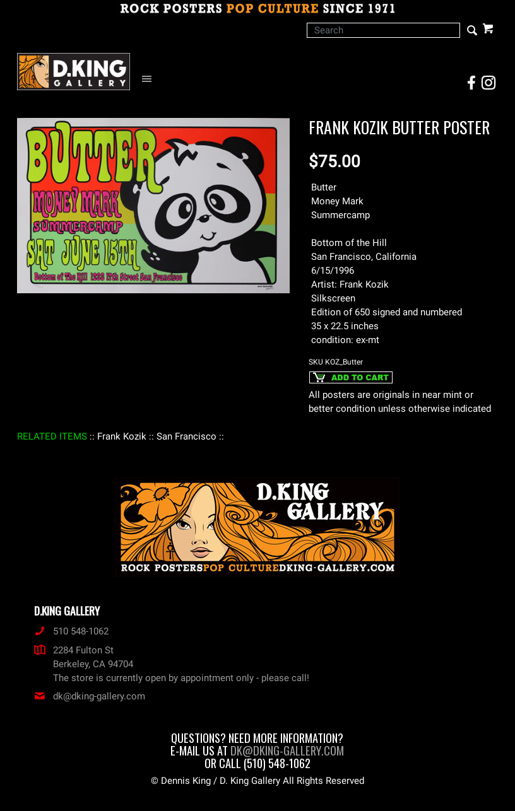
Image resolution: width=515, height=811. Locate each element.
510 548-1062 (71, 631)
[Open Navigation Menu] (150, 79)
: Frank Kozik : (121, 436)
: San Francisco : (186, 436)
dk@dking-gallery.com (89, 696)
